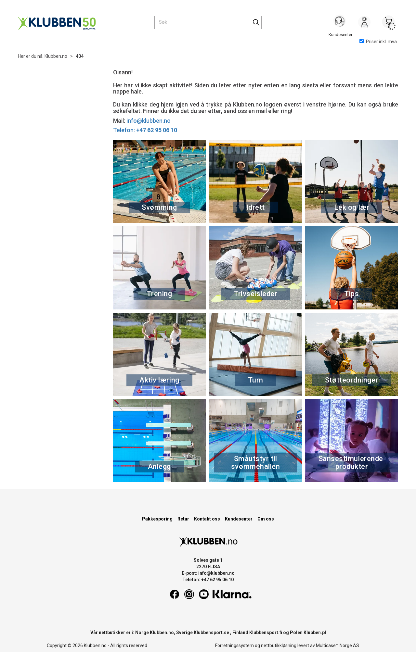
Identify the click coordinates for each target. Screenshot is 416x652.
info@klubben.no (148, 120)
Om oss (265, 518)
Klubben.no (56, 56)
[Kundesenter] (340, 22)
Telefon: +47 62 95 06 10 (208, 579)
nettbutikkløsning (278, 645)
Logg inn (364, 23)
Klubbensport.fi (265, 632)
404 (80, 56)
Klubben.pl (315, 632)
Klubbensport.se (211, 632)
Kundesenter (239, 518)
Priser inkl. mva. (378, 41)
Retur (183, 518)
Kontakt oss (207, 518)
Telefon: (145, 130)
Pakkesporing (157, 518)
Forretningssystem (234, 645)
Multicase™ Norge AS (337, 645)
